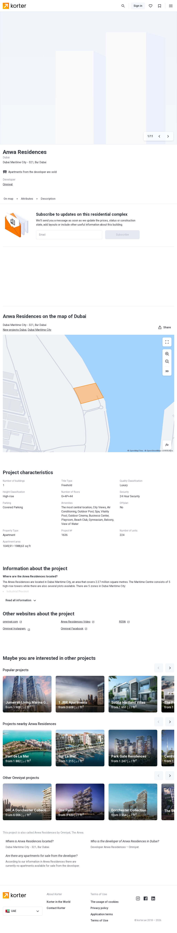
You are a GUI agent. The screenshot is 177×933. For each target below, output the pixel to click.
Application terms (102, 914)
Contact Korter (56, 908)
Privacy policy (99, 908)
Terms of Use (99, 920)
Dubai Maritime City (39, 329)
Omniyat (8, 184)
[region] (88, 393)
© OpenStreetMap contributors (159, 451)
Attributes (27, 198)
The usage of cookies (105, 901)
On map (8, 198)
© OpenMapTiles (135, 451)
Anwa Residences (78, 622)
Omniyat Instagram (16, 629)
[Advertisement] (88, 276)
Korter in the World (58, 901)
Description (48, 198)
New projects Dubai (14, 329)
